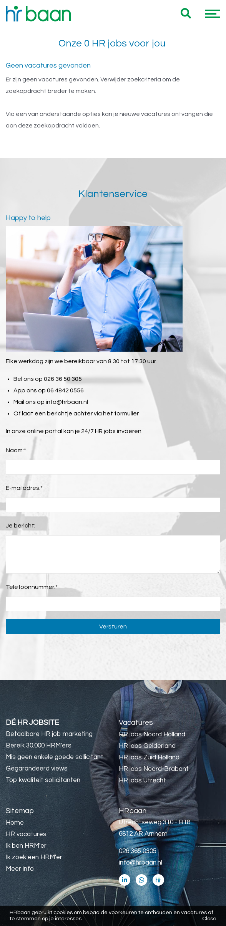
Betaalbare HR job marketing (49, 734)
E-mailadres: (24, 488)
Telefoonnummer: (32, 587)
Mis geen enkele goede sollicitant (54, 757)
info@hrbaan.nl (67, 402)
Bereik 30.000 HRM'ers (38, 745)
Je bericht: (20, 526)
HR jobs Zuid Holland (149, 757)
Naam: (16, 450)
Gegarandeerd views (37, 768)
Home (15, 822)
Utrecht (44, 861)
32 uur (41, 873)
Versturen (113, 626)
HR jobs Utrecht (142, 780)
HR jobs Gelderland (147, 745)
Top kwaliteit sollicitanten (43, 780)
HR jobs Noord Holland (152, 734)
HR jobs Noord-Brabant (154, 769)
